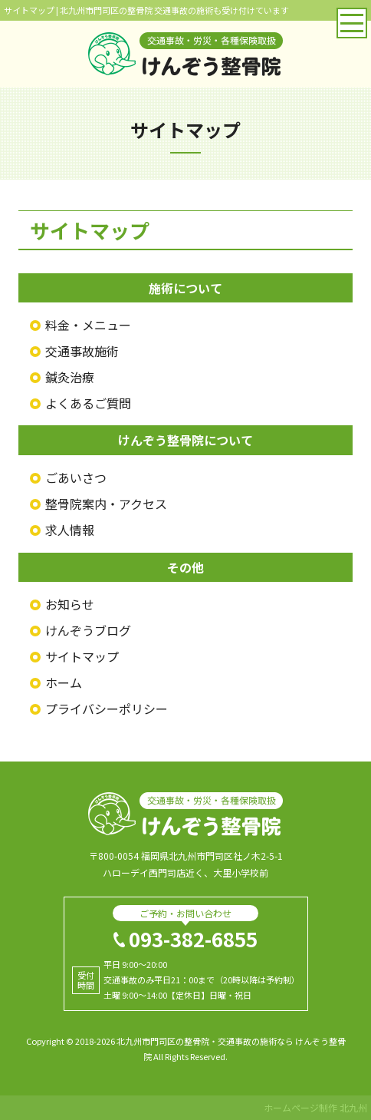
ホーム (63, 682)
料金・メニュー (88, 325)
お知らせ (69, 604)
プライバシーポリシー (106, 708)
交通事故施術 (82, 351)
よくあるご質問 (88, 403)
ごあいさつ (76, 477)
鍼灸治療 (69, 377)
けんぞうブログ (88, 630)
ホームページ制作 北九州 (315, 1107)
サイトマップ (82, 656)
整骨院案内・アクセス (106, 503)
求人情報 (69, 529)
